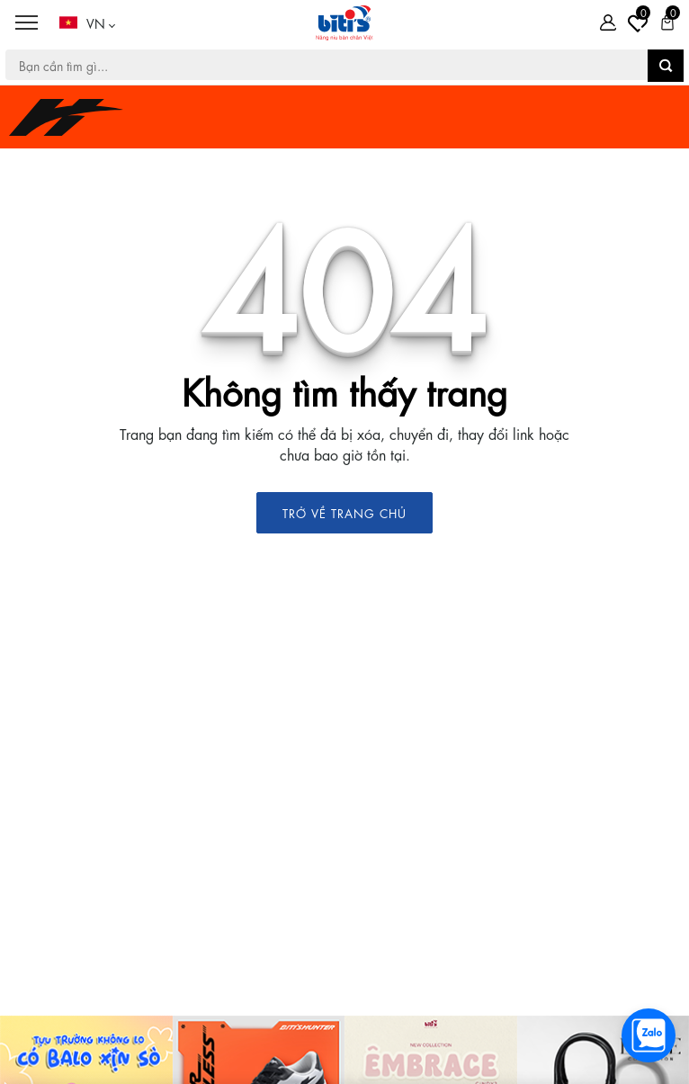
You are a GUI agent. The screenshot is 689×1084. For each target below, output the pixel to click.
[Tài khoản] (608, 22)
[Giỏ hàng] (667, 22)
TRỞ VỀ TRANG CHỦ (344, 512)
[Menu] (26, 23)
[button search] (666, 65)
